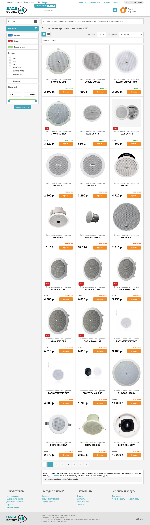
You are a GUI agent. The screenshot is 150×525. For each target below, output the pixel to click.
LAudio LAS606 (92, 82)
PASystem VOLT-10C (126, 82)
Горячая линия (12, 496)
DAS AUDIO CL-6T (126, 289)
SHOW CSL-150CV (126, 393)
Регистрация (137, 2)
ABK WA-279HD (92, 237)
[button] (132, 10)
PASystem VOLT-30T (58, 393)
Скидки (13, 41)
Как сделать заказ (14, 499)
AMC (14, 62)
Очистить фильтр (22, 107)
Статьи (81, 2)
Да (49, 6)
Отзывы (80, 496)
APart (15, 65)
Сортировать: (112, 34)
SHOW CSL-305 (92, 445)
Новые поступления (50, 499)
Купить (66, 92)
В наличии (16, 81)
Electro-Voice (18, 71)
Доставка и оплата (93, 2)
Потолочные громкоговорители (110, 21)
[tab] (23, 21)
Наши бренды (83, 502)
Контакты (116, 2)
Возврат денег (12, 507)
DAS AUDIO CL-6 (92, 289)
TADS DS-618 (92, 134)
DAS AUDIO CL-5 (58, 289)
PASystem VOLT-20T (126, 341)
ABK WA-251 (58, 237)
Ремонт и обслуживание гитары (125, 499)
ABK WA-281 (126, 237)
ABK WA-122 (92, 185)
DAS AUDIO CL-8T (92, 341)
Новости (45, 496)
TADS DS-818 (126, 134)
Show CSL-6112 (58, 82)
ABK (14, 59)
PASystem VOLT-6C (92, 393)
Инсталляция (117, 496)
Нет (53, 6)
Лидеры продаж (16, 47)
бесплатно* (56, 476)
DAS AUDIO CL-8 (58, 341)
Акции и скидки (48, 502)
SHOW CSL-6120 (58, 134)
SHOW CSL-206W (58, 445)
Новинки (14, 35)
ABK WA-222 (126, 185)
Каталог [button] (11, 21)
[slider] (9, 99)
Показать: (91, 34)
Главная (46, 21)
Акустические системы (87, 21)
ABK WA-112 (58, 185)
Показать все (17, 74)
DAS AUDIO (17, 68)
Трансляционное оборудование (64, 21)
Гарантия (107, 2)
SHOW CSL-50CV (126, 445)
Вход (127, 2)
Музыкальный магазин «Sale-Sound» (61, 479)
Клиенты (80, 504)
